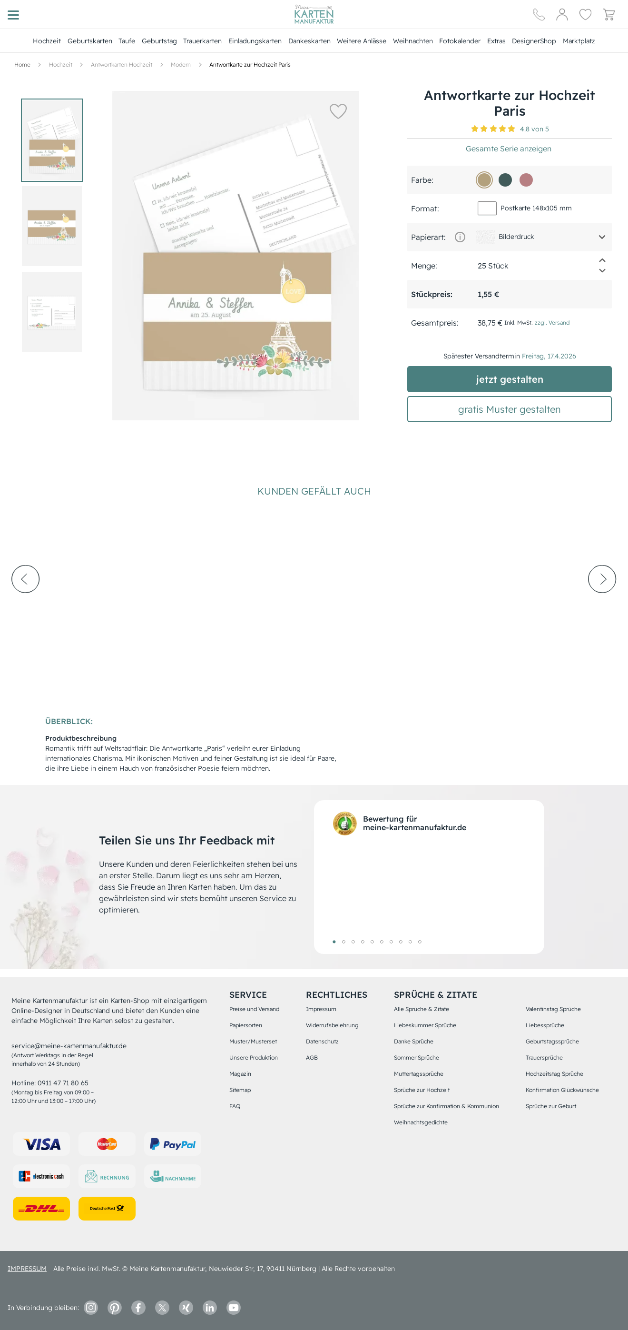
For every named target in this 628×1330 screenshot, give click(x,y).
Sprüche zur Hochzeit (422, 1089)
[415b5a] (505, 180)
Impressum (321, 1008)
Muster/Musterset (253, 1041)
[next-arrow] (602, 605)
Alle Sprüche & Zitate (421, 1008)
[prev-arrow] (26, 605)
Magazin (240, 1073)
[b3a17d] (484, 180)
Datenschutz (322, 1041)
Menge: (424, 265)
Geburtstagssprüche (552, 1041)
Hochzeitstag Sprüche (554, 1073)
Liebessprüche (545, 1025)
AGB (312, 1057)
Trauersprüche (544, 1057)
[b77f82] (526, 180)
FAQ (234, 1106)
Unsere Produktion (253, 1057)
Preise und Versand (254, 1008)
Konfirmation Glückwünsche (562, 1089)
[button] (338, 111)
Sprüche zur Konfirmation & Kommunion (446, 1106)
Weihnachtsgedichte (421, 1122)
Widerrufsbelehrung (332, 1025)
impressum (27, 1268)
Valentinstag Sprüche (553, 1008)
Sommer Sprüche (416, 1057)
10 (419, 941)
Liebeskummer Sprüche (425, 1025)
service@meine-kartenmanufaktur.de (69, 1046)
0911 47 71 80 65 (63, 1083)
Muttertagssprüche (418, 1073)
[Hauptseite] (314, 14)
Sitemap (240, 1089)
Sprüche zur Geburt (551, 1106)
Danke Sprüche (413, 1041)
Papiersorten (245, 1025)
